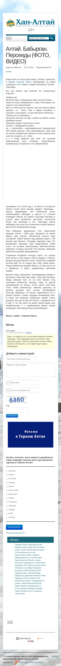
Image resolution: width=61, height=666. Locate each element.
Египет (10, 475)
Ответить (29, 332)
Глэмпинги (19, 568)
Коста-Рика (12, 490)
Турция (10, 509)
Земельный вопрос (23, 581)
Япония (10, 517)
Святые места (40, 565)
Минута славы (34, 560)
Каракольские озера (24, 547)
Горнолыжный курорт (35, 550)
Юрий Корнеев (21, 586)
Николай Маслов (34, 583)
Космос (24, 573)
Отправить (12, 416)
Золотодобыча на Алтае (25, 552)
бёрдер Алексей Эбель (20, 82)
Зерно (25, 545)
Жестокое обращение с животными (30, 563)
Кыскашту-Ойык (22, 570)
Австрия (11, 471)
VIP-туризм (29, 565)
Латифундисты (38, 581)
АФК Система (38, 547)
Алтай (31, 557)
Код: (8, 405)
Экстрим (38, 557)
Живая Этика (40, 575)
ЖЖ (18, 84)
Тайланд (11, 506)
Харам (18, 573)
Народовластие (22, 557)
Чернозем (32, 545)
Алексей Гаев (34, 578)
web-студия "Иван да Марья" (29, 662)
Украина (18, 545)
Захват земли (21, 583)
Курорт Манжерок (28, 588)
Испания (11, 478)
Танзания (11, 502)
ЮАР (9, 513)
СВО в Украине (32, 555)
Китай (10, 486)
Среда (8, 71)
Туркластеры (20, 555)
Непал (10, 498)
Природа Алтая (22, 578)
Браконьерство (21, 560)
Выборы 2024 (35, 570)
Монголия (11, 494)
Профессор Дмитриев (24, 575)
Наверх (55, 656)
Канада (10, 482)
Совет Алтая (20, 550)
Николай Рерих (34, 573)
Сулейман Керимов (32, 568)
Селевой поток (26, 591)
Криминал (19, 565)
